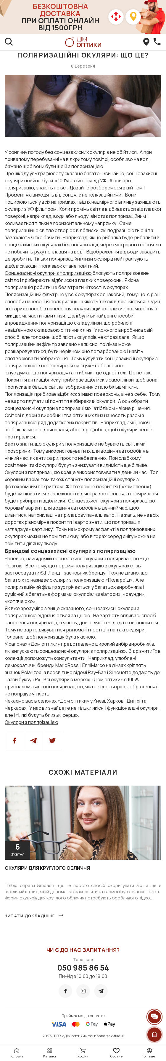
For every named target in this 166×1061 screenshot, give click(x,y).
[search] (9, 42)
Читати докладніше (30, 915)
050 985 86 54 (83, 967)
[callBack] (157, 42)
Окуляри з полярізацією (31, 722)
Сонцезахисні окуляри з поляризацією (48, 273)
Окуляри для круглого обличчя (47, 868)
